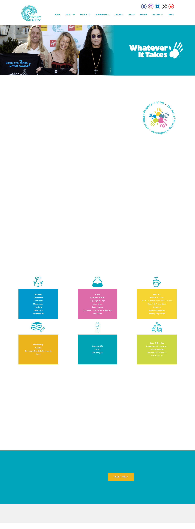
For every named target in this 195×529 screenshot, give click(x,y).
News (171, 14)
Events (143, 14)
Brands (85, 14)
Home (57, 14)
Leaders (118, 14)
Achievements (102, 14)
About (70, 14)
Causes (131, 14)
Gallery (157, 14)
